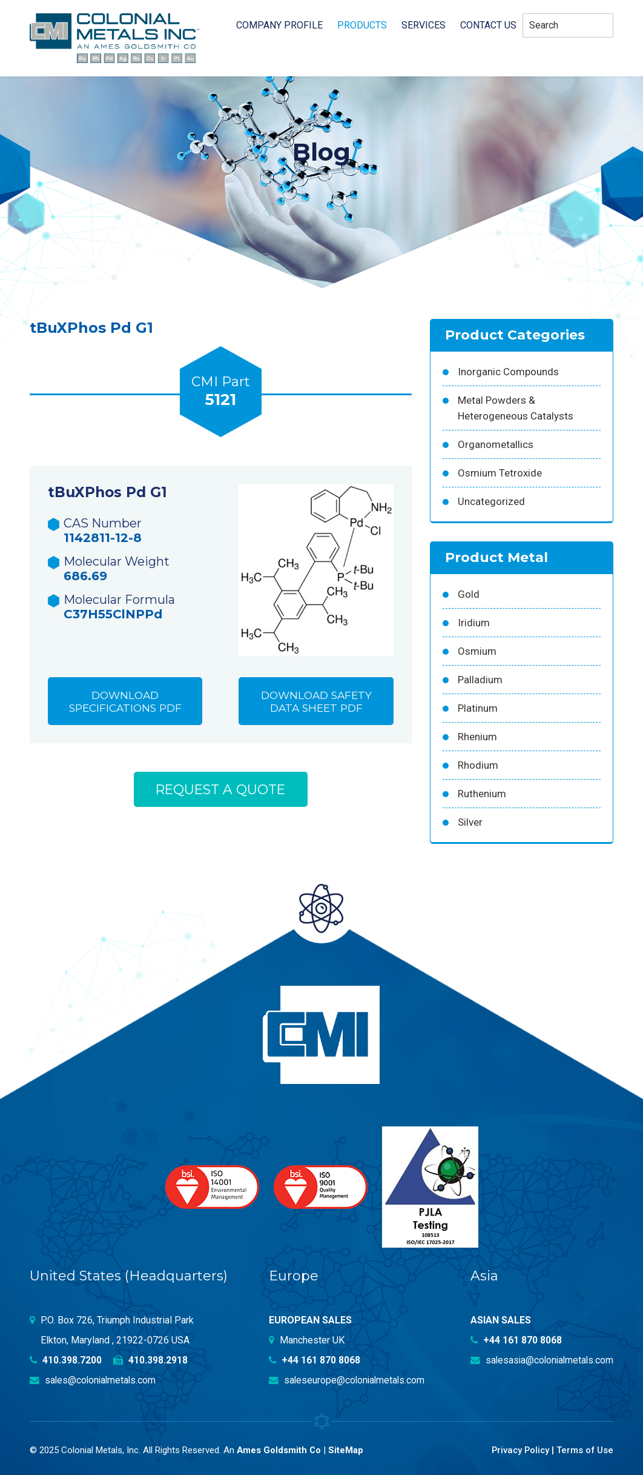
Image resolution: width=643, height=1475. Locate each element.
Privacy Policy (519, 1449)
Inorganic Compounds (508, 372)
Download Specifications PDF (125, 702)
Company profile (279, 25)
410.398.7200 (66, 1360)
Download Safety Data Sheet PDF (316, 702)
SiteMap (346, 1449)
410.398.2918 (151, 1360)
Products (362, 25)
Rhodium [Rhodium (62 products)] (478, 765)
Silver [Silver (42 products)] (470, 822)
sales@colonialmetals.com (94, 1380)
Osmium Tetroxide (500, 473)
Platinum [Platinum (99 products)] (478, 708)
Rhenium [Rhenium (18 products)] (477, 737)
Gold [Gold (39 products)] (469, 594)
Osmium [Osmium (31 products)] (477, 651)
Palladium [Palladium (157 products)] (480, 680)
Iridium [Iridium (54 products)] (474, 623)
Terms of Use (584, 1449)
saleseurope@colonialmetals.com (348, 1380)
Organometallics (495, 444)
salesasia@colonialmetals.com (540, 1360)
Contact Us (488, 25)
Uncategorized (491, 501)
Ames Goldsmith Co (279, 1449)
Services (423, 25)
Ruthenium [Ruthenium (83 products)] (482, 794)
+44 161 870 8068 (315, 1360)
